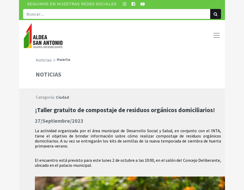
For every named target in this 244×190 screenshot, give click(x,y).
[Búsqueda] (215, 14)
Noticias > (46, 60)
